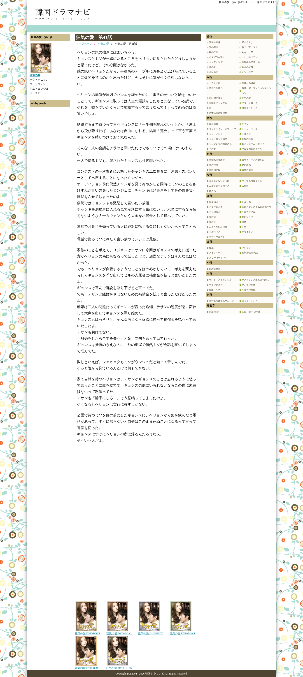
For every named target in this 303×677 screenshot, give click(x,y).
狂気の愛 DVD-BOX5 (87, 666)
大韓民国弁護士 (217, 160)
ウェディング (216, 62)
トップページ (84, 43)
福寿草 (212, 221)
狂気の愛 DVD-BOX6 (119, 666)
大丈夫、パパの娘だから (254, 160)
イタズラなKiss (216, 57)
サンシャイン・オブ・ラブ (222, 129)
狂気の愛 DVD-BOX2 (119, 632)
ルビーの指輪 (248, 289)
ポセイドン (247, 231)
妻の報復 (213, 165)
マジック (246, 247)
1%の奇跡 (214, 312)
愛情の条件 (214, 42)
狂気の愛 (103, 43)
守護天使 (246, 134)
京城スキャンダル (218, 103)
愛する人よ (247, 42)
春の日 (212, 217)
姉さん (212, 191)
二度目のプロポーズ (219, 186)
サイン (245, 124)
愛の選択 (213, 47)
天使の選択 (247, 170)
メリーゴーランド (218, 257)
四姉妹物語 (214, 268)
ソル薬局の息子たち (252, 149)
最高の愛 (213, 124)
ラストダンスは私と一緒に (255, 279)
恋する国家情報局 (218, 113)
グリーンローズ (250, 103)
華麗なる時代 (216, 88)
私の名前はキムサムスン (221, 300)
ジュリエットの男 (218, 139)
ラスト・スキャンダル (220, 279)
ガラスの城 (214, 83)
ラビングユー (216, 284)
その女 (212, 149)
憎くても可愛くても (252, 181)
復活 (244, 221)
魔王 (211, 247)
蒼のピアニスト (250, 47)
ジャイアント (216, 134)
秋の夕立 (213, 52)
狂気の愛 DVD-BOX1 (87, 632)
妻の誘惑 (246, 165)
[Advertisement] (50, 176)
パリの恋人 (214, 212)
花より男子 (247, 202)
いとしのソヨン (250, 57)
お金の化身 (247, 67)
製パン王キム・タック (253, 144)
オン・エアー (248, 72)
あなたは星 (247, 52)
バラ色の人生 (216, 207)
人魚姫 (245, 186)
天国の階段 (214, 170)
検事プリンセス (250, 108)
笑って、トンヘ (250, 300)
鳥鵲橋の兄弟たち (251, 62)
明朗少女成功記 (250, 252)
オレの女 (213, 72)
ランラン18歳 (248, 284)
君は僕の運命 (216, 98)
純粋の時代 (247, 139)
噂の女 (212, 67)
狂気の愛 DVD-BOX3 (150, 632)
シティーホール (250, 129)
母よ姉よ (213, 202)
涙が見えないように (219, 181)
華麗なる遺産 (248, 83)
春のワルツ (247, 217)
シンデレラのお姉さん (220, 144)
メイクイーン (216, 252)
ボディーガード (217, 236)
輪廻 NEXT (215, 289)
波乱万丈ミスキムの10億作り (256, 207)
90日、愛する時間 (251, 312)
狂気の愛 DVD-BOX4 (182, 632)
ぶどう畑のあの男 (218, 226)
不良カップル (248, 212)
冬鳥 (244, 226)
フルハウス (214, 231)
